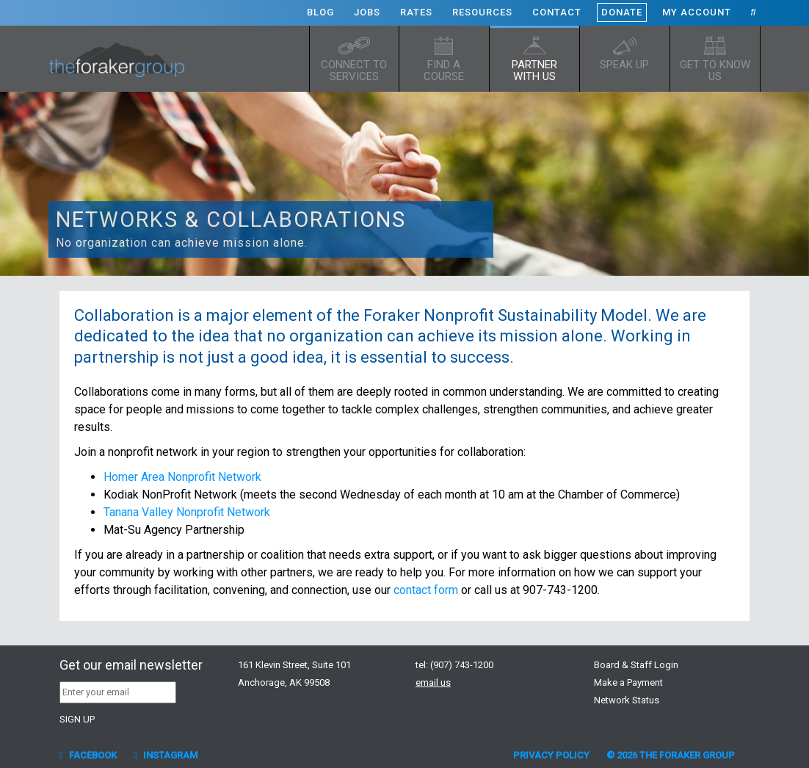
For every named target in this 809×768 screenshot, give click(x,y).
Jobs (367, 12)
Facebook (88, 755)
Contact (556, 12)
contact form (425, 590)
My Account (696, 12)
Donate (621, 12)
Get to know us (715, 70)
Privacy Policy (551, 755)
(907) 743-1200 (461, 664)
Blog (320, 12)
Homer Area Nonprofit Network (182, 477)
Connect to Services (354, 70)
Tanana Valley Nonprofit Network (187, 512)
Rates (416, 12)
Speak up (624, 64)
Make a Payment (628, 682)
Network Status (626, 700)
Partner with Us (534, 70)
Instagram (165, 755)
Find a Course (444, 70)
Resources (482, 12)
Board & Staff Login (636, 664)
